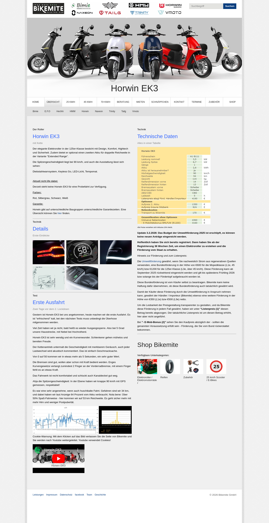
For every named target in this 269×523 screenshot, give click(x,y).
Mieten (140, 102)
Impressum (51, 494)
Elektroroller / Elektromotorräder (147, 380)
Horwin (85, 111)
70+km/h (105, 102)
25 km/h (70, 102)
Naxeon (99, 111)
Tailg (123, 111)
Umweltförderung (151, 261)
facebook (79, 494)
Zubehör (214, 102)
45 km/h (88, 102)
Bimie (35, 111)
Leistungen (38, 494)
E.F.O (47, 111)
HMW (72, 111)
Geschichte (100, 494)
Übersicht (53, 102)
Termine (197, 102)
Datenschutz (66, 494)
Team (89, 494)
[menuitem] (35, 102)
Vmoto (135, 111)
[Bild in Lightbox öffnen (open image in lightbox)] (48, 252)
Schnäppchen (159, 102)
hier (60, 213)
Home (35, 102)
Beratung (123, 102)
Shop (232, 102)
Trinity (112, 111)
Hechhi (60, 111)
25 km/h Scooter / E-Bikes (215, 379)
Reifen (164, 377)
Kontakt (179, 102)
